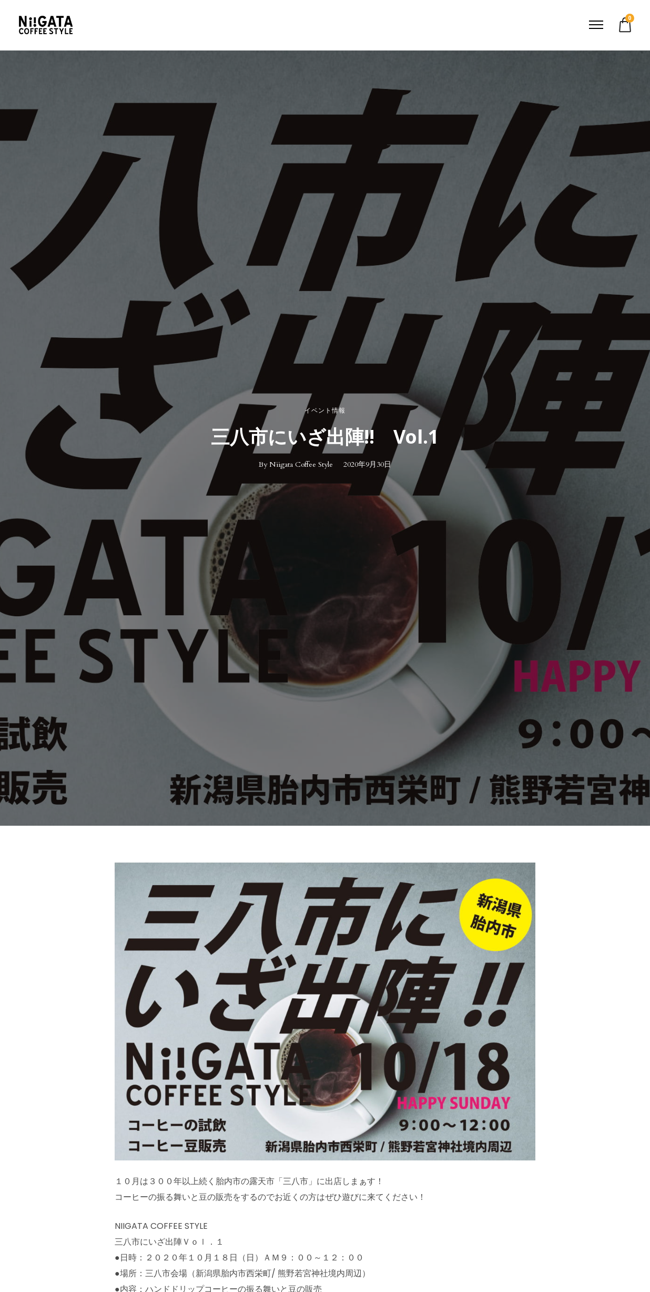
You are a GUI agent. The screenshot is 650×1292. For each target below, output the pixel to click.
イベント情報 (325, 410)
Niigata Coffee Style (301, 464)
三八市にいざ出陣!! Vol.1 (325, 436)
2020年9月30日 (367, 464)
